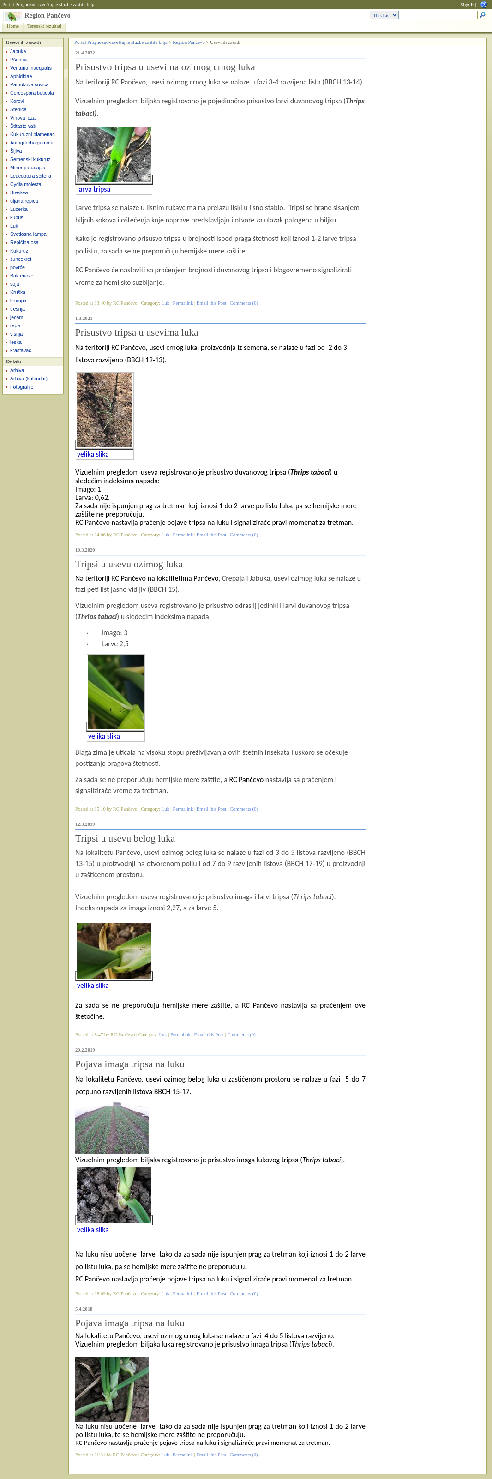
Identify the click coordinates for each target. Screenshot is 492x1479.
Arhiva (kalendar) (29, 378)
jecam (16, 317)
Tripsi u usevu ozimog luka (129, 564)
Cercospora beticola (32, 93)
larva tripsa (93, 189)
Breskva (19, 192)
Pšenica (19, 59)
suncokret (20, 259)
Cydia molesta (26, 184)
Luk (14, 225)
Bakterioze (21, 275)
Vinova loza (23, 117)
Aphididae (21, 76)
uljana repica (24, 201)
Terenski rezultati (44, 26)
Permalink (183, 303)
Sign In (467, 4)
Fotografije (21, 387)
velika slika (93, 454)
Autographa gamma (32, 142)
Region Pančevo (47, 15)
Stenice (18, 109)
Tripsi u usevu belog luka (125, 838)
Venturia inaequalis (31, 68)
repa (15, 325)
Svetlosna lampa (28, 234)
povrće (17, 267)
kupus (16, 217)
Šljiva (16, 151)
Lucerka (19, 209)
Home (13, 26)
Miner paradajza (27, 167)
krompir (18, 300)
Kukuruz (19, 250)
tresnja (17, 309)
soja (14, 284)
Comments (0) (244, 303)
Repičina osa (24, 242)
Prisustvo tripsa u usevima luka (136, 332)
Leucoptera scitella (30, 176)
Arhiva (17, 370)
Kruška (17, 292)
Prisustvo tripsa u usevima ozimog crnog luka (165, 66)
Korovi (17, 101)
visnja (16, 334)
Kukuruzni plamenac (32, 134)
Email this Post (212, 303)
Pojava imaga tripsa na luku (130, 1064)
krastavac (20, 350)
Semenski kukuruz (30, 159)
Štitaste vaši (23, 126)
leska (16, 342)
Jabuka (18, 51)
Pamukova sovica (29, 84)
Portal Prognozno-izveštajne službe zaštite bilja (49, 4)
